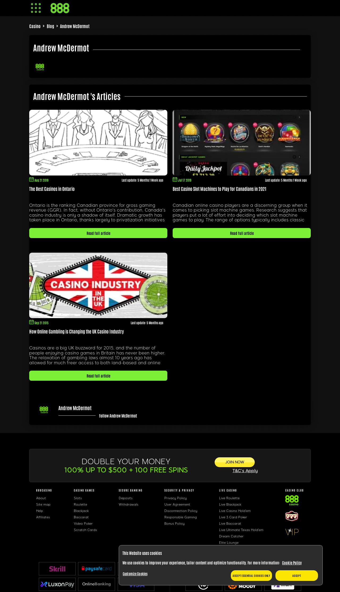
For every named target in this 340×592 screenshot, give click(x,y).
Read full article (98, 233)
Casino (35, 26)
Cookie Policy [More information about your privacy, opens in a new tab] (292, 562)
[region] (221, 565)
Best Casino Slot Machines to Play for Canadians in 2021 (219, 188)
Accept (296, 575)
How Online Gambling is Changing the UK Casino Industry (76, 331)
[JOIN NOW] (235, 462)
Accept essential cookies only (251, 575)
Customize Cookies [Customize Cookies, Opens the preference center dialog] (135, 573)
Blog (50, 26)
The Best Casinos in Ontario (52, 188)
